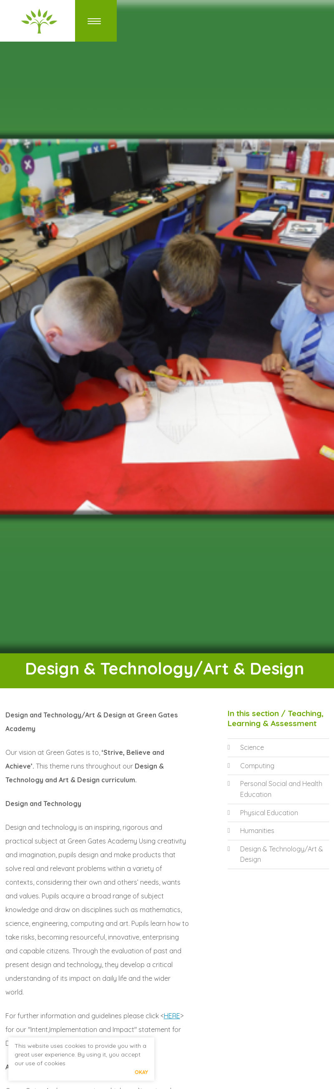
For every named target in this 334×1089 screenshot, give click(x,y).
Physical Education (263, 813)
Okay (141, 1072)
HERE (172, 1016)
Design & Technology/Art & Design (275, 854)
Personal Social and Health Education (275, 789)
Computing (251, 766)
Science (246, 747)
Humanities (251, 830)
